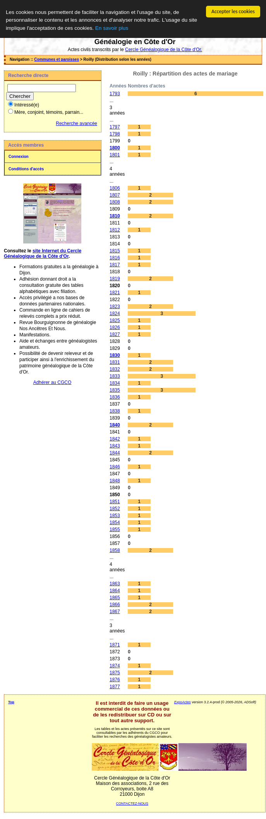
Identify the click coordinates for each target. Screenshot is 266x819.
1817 (115, 264)
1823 (115, 306)
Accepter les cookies (233, 11)
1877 (115, 686)
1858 (115, 550)
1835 (115, 390)
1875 (115, 672)
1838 (115, 411)
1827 (115, 334)
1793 (115, 93)
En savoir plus (111, 28)
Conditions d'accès (26, 169)
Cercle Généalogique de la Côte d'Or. (163, 49)
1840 (115, 425)
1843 (115, 446)
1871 (115, 645)
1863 (115, 583)
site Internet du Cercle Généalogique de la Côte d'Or (42, 253)
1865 (115, 597)
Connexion (19, 156)
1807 (115, 195)
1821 (115, 292)
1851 (115, 501)
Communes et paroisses (56, 59)
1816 (115, 257)
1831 (115, 362)
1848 (115, 480)
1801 (115, 155)
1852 (115, 508)
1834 (115, 383)
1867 (115, 611)
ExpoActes (182, 702)
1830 (115, 355)
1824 (115, 313)
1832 (115, 369)
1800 (115, 148)
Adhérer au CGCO (52, 382)
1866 (115, 604)
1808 (115, 202)
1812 (115, 230)
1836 (115, 397)
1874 (115, 665)
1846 (115, 466)
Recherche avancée (76, 123)
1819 (115, 278)
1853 (115, 515)
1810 (115, 216)
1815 (115, 251)
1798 (115, 134)
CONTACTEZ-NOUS (132, 803)
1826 (115, 327)
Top (11, 702)
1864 (115, 590)
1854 (115, 522)
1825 (115, 320)
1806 (115, 188)
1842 (115, 439)
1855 (115, 529)
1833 (115, 376)
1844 (115, 453)
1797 (115, 127)
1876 (115, 679)
